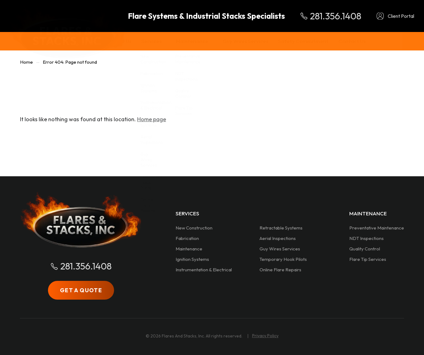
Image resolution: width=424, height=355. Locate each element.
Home (26, 62)
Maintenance (189, 249)
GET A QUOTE (81, 290)
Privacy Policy (265, 335)
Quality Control (364, 249)
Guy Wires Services (280, 249)
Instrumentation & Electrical (204, 270)
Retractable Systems (281, 228)
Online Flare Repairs (280, 270)
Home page (151, 119)
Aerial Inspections (278, 238)
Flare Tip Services (367, 259)
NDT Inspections (366, 238)
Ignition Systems (192, 259)
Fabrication (187, 238)
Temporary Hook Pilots (283, 259)
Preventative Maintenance (376, 228)
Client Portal (401, 16)
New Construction (194, 228)
